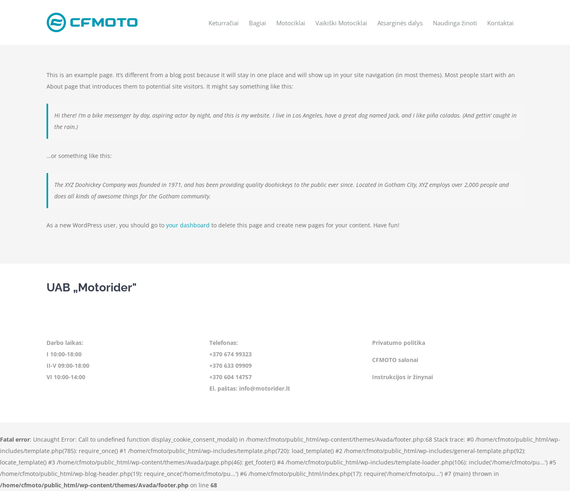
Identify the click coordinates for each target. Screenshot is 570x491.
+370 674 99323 (230, 354)
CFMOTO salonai (395, 360)
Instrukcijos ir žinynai (402, 377)
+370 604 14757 (230, 377)
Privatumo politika (398, 343)
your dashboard (188, 225)
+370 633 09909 (230, 365)
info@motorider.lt (264, 388)
